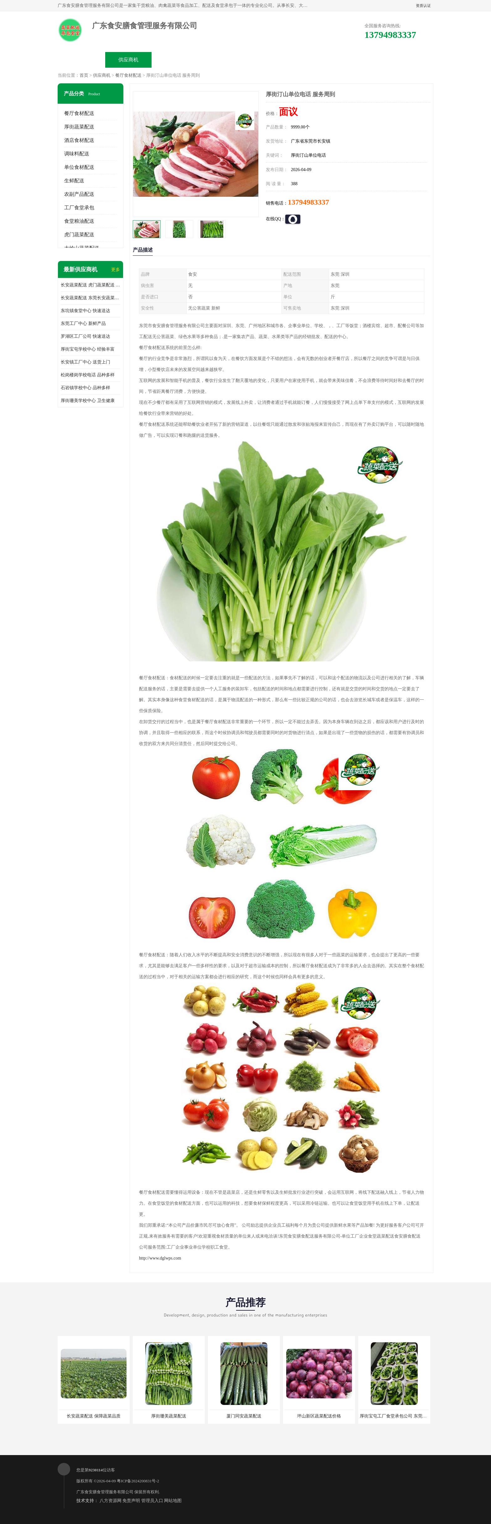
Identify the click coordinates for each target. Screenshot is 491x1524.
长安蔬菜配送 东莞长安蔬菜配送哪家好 (90, 297)
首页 (84, 75)
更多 (115, 269)
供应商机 (128, 59)
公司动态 (269, 59)
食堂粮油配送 (79, 221)
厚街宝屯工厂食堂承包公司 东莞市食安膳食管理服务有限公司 (419, 1416)
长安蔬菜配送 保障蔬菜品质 (94, 1416)
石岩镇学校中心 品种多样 (85, 387)
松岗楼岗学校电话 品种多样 (88, 375)
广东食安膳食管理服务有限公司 (104, 1492)
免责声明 (131, 1500)
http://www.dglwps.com (160, 1258)
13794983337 (308, 202)
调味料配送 (76, 153)
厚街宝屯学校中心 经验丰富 (88, 349)
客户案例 (316, 59)
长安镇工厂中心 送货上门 (85, 362)
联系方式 (363, 59)
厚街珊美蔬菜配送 (168, 1416)
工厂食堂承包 (79, 207)
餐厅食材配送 (128, 75)
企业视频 (175, 59)
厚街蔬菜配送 (79, 126)
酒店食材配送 (79, 140)
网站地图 (173, 1500)
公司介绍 (222, 59)
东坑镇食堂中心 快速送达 (85, 310)
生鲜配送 (74, 180)
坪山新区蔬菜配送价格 (319, 1416)
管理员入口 (152, 1500)
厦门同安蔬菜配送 (243, 1416)
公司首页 (81, 59)
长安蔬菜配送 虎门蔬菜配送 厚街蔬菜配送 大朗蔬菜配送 (90, 285)
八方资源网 (110, 1500)
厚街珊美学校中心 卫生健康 (88, 400)
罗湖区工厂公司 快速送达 (85, 336)
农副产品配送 (79, 194)
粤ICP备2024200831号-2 (138, 1481)
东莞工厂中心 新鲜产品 (83, 323)
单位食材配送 (79, 167)
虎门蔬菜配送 (79, 234)
